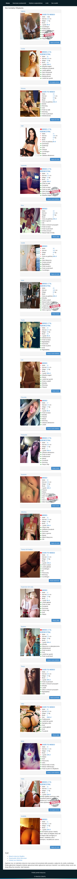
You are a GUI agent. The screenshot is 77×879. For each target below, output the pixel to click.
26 (47, 56)
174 (54, 96)
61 (47, 521)
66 (53, 215)
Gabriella (24, 165)
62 (47, 177)
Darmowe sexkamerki (19, 3)
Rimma (23, 88)
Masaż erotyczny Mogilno (17, 856)
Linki (47, 3)
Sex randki (54, 3)
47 (47, 21)
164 (48, 367)
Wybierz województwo (36, 3)
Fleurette (23, 397)
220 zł (49, 525)
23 (47, 786)
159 (48, 594)
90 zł (48, 24)
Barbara (23, 626)
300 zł (55, 296)
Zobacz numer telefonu (53, 199)
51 (47, 446)
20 (47, 747)
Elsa (22, 205)
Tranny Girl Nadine (27, 549)
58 (47, 638)
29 (47, 173)
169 (48, 58)
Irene (22, 280)
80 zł (54, 141)
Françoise (24, 435)
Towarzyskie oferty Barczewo (18, 858)
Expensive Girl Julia (27, 587)
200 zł (55, 219)
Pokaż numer (55, 314)
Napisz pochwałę (54, 42)
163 (48, 19)
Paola (23, 320)
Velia (22, 704)
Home (8, 3)
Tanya (23, 666)
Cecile (23, 49)
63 (47, 60)
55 (53, 98)
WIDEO (44, 209)
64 (47, 369)
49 (47, 559)
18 (53, 211)
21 (53, 133)
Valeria (23, 11)
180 (48, 674)
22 (47, 634)
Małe (48, 486)
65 (47, 484)
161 (54, 213)
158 (48, 482)
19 (53, 94)
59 (53, 137)
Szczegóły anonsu (54, 82)
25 (47, 442)
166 (54, 135)
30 (47, 17)
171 (48, 749)
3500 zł (49, 717)
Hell (22, 126)
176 (48, 175)
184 (54, 290)
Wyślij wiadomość (54, 580)
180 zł (49, 181)
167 (48, 330)
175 (48, 519)
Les (22, 360)
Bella (22, 741)
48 (53, 252)
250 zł (55, 102)
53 (47, 596)
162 (54, 250)
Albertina (23, 512)
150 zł (49, 64)
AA (48, 62)
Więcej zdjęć (56, 236)
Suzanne (23, 474)
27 (47, 403)
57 (47, 407)
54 (47, 713)
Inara (22, 779)
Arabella (23, 816)
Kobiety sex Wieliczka (15, 860)
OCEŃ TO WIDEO (48, 14)
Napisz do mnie (55, 119)
